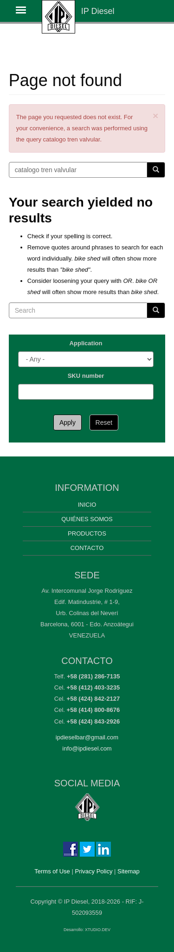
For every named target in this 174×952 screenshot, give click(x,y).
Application (86, 343)
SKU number (86, 375)
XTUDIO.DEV (97, 929)
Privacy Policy (93, 871)
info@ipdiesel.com (86, 748)
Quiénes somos (87, 519)
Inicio (87, 504)
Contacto (87, 547)
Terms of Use (52, 871)
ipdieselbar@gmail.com (87, 737)
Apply (67, 422)
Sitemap (128, 871)
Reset (104, 422)
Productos (87, 533)
